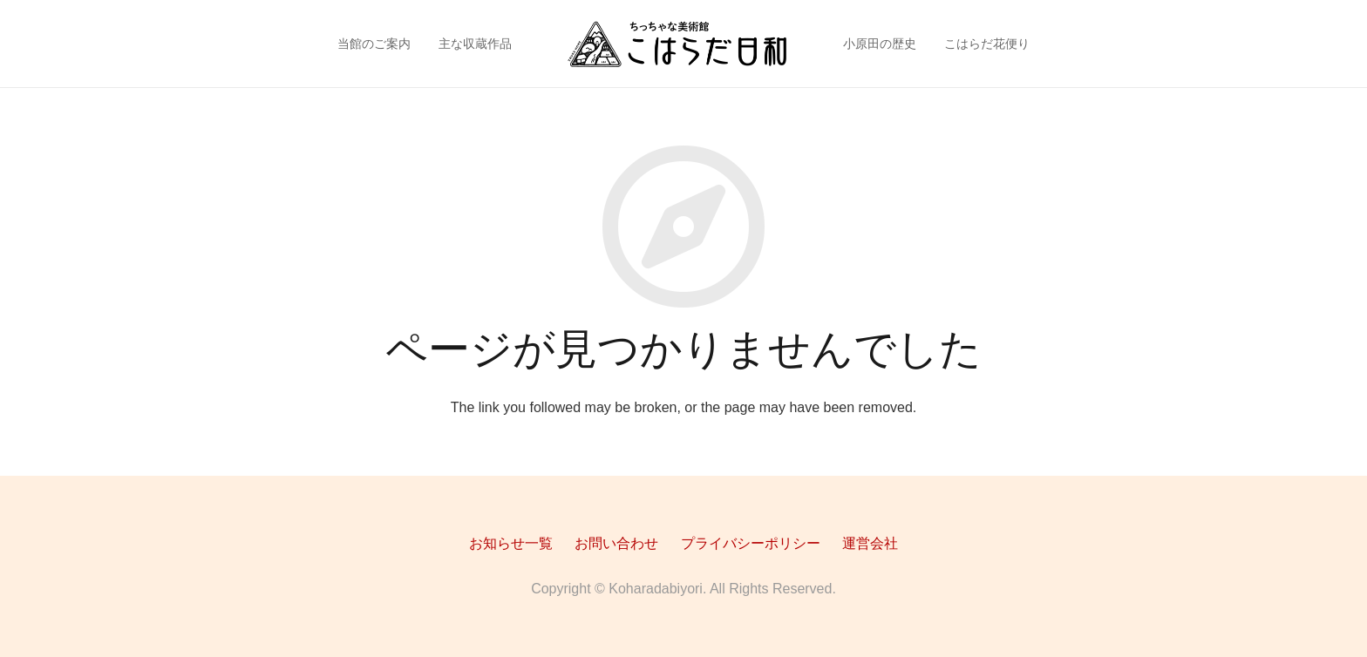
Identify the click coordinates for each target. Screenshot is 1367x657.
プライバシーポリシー (750, 543)
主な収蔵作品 (475, 44)
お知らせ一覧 (511, 543)
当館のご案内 (374, 44)
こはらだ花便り (987, 44)
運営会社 (870, 543)
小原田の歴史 (879, 44)
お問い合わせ (616, 543)
